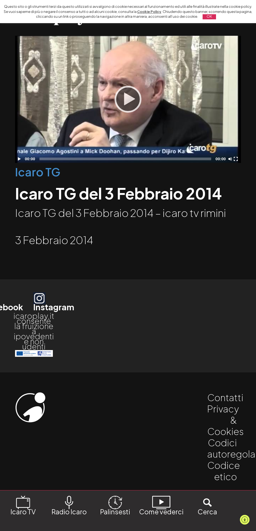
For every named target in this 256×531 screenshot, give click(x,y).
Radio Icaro (69, 505)
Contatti (225, 397)
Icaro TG (37, 172)
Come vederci (161, 505)
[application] (128, 99)
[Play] (128, 99)
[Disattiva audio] (231, 159)
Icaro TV (23, 505)
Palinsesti (115, 505)
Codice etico (223, 470)
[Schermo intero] (236, 159)
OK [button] (209, 16)
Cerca (207, 505)
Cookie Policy (149, 11)
